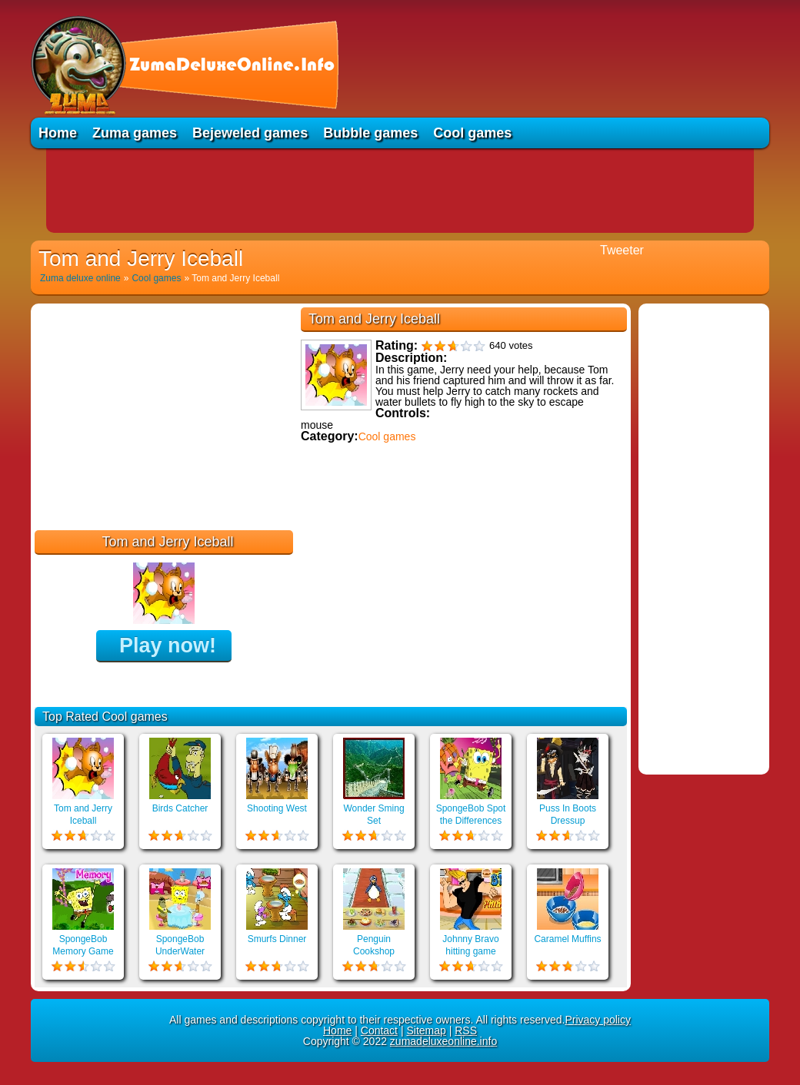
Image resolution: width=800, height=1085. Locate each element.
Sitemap (425, 1030)
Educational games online (367, 535)
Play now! (167, 645)
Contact (379, 1030)
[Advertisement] (400, 190)
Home (57, 133)
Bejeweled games (250, 133)
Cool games (472, 133)
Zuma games (134, 133)
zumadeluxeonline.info (443, 1041)
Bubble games (370, 133)
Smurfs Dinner (277, 939)
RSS (466, 1030)
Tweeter (622, 250)
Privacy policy (598, 1020)
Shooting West (277, 808)
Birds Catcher (180, 808)
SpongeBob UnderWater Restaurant (180, 951)
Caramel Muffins (567, 939)
